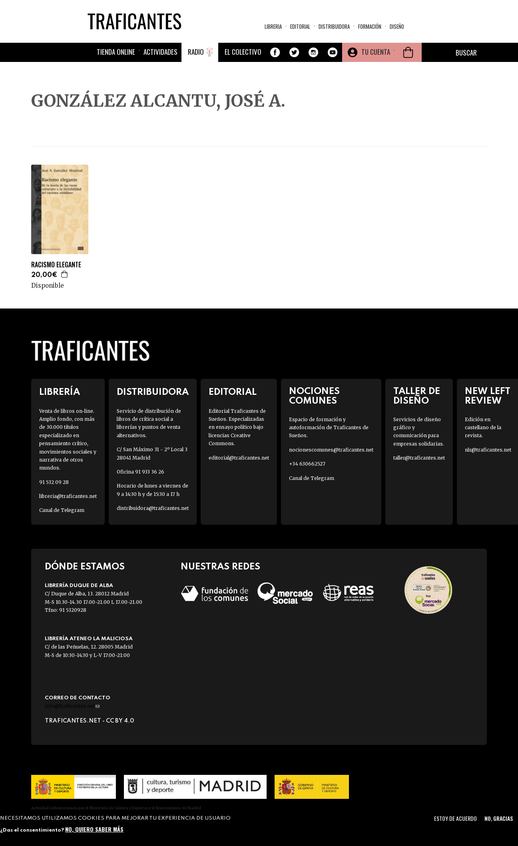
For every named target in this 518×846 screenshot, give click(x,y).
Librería (59, 392)
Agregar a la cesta (64, 274)
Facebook (275, 52)
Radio (196, 52)
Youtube (332, 52)
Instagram (313, 52)
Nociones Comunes (314, 396)
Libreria (273, 26)
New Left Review (487, 396)
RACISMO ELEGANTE (56, 265)
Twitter (294, 52)
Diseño (397, 26)
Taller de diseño (416, 396)
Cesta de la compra (408, 52)
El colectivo (243, 52)
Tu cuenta (375, 52)
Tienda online (116, 52)
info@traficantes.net (72, 706)
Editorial (300, 26)
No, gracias (498, 818)
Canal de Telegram (61, 510)
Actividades (160, 52)
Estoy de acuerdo (455, 818)
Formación (369, 26)
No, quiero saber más (94, 829)
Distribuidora (334, 26)
